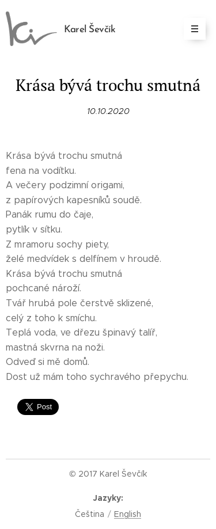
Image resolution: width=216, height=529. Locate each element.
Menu (191, 29)
